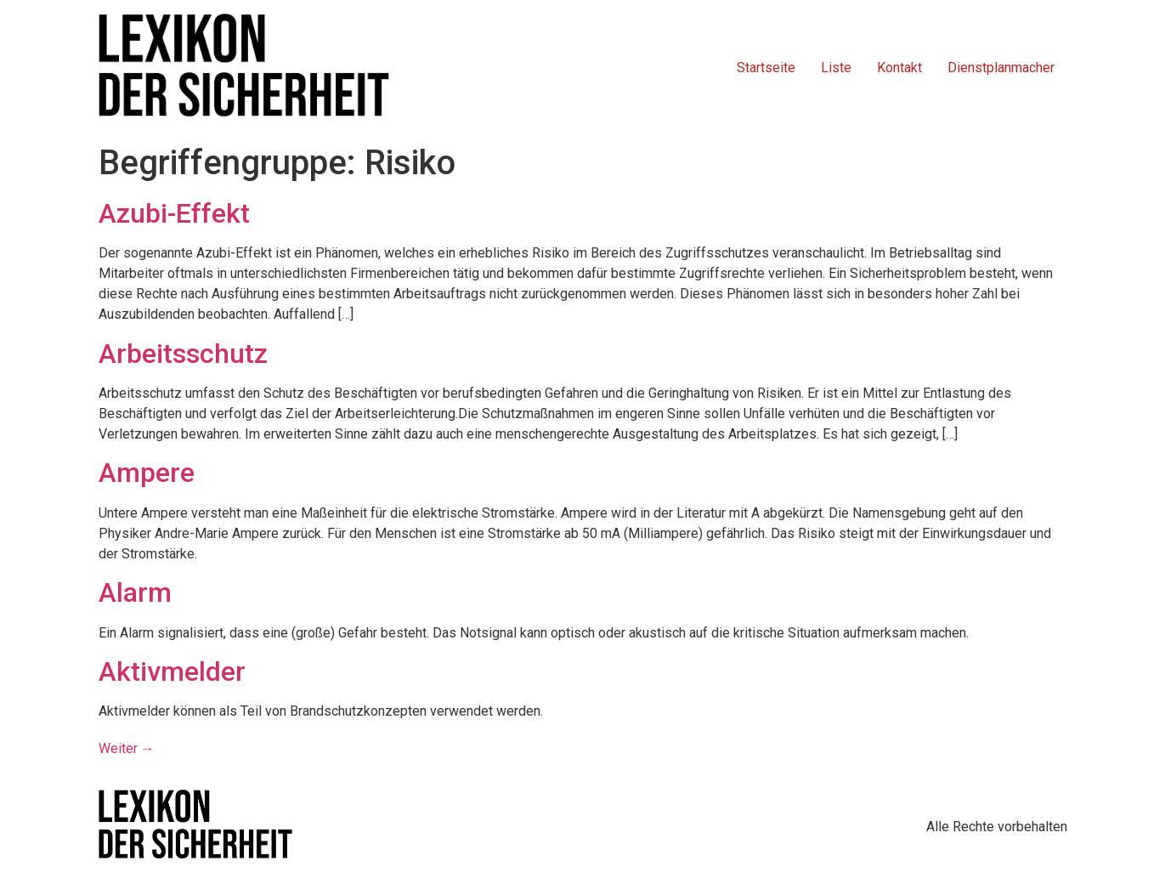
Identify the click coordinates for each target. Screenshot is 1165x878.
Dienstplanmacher (1001, 67)
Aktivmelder (172, 671)
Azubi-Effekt (174, 213)
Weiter (127, 748)
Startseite (766, 67)
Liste (836, 67)
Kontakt (899, 67)
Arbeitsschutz (183, 353)
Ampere (147, 472)
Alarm (135, 592)
